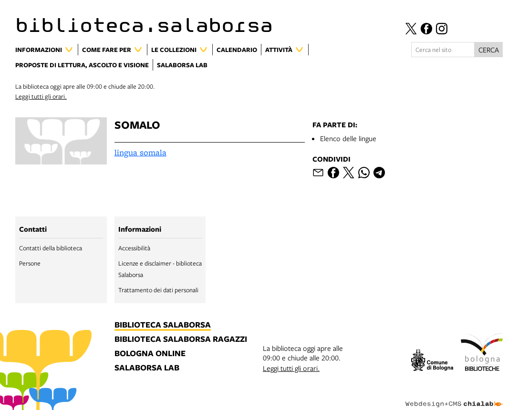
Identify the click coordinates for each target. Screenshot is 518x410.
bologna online (150, 354)
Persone (30, 263)
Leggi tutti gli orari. (41, 96)
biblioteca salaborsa (162, 325)
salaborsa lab (146, 368)
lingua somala (140, 152)
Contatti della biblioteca (50, 248)
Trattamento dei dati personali (158, 290)
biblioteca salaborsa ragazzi (180, 339)
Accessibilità (134, 248)
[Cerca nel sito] (443, 49)
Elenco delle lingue (348, 138)
